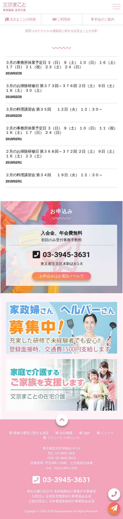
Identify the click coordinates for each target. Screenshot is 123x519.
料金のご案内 (102, 19)
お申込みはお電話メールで (61, 275)
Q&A (84, 433)
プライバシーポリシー (61, 438)
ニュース (105, 433)
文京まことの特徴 (20, 19)
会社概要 (64, 433)
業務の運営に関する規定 (29, 433)
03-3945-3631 (66, 254)
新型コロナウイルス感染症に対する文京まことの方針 (61, 31)
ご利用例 (61, 19)
